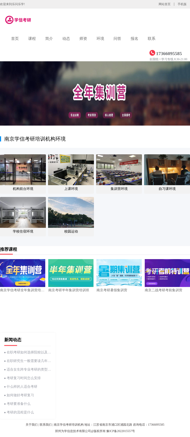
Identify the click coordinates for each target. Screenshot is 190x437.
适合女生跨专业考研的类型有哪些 (27, 369)
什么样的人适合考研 (20, 386)
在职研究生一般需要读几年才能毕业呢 (27, 361)
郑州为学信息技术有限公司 (73, 431)
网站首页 (165, 4)
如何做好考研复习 (19, 395)
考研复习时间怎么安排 (22, 378)
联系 (151, 38)
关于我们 (32, 424)
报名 (134, 38)
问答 (117, 38)
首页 (15, 38)
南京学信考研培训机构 (69, 424)
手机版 (182, 4)
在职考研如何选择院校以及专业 (27, 352)
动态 (66, 38)
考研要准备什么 (17, 403)
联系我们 (46, 424)
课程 (32, 38)
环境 (100, 38)
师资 (83, 38)
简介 (49, 38)
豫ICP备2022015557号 (120, 431)
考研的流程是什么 (19, 412)
